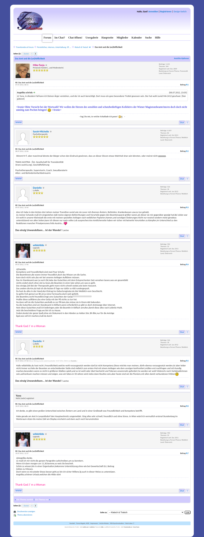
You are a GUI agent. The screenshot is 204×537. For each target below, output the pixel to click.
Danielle (37, 187)
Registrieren (165, 11)
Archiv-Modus (104, 523)
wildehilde (38, 245)
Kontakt (72, 523)
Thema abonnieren (24, 515)
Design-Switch (180, 11)
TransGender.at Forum (25, 47)
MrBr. (102, 527)
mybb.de (92, 527)
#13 (187, 207)
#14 (187, 264)
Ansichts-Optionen (181, 58)
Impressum (94, 523)
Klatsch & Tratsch (81, 47)
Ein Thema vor (42, 499)
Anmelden (153, 11)
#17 (187, 453)
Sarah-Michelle (41, 131)
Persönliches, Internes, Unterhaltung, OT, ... (54, 47)
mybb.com (85, 527)
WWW (19, 122)
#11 (187, 85)
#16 (187, 406)
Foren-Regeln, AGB (82, 523)
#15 (187, 361)
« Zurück (26, 54)
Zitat (182, 122)
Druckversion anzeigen (26, 511)
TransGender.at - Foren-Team (131, 527)
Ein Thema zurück (25, 499)
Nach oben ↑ (129, 523)
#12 (187, 151)
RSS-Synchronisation (117, 523)
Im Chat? (59, 37)
